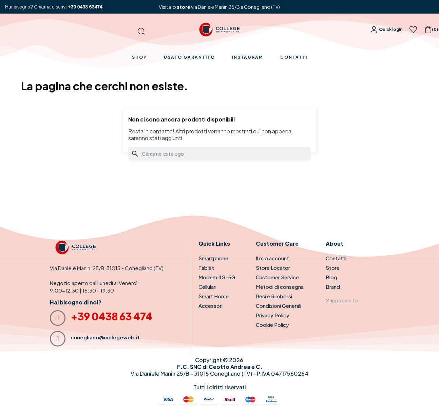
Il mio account (272, 258)
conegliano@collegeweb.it (105, 337)
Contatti (336, 258)
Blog (331, 277)
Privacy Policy (272, 315)
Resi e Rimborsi (274, 296)
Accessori (210, 305)
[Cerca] (219, 154)
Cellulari (207, 286)
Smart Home (213, 296)
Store (333, 267)
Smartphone (213, 258)
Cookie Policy (272, 324)
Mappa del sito (342, 300)
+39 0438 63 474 (111, 316)
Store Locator (273, 267)
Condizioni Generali (278, 305)
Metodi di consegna (280, 286)
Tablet (206, 267)
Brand (333, 286)
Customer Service (277, 277)
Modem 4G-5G (216, 277)
